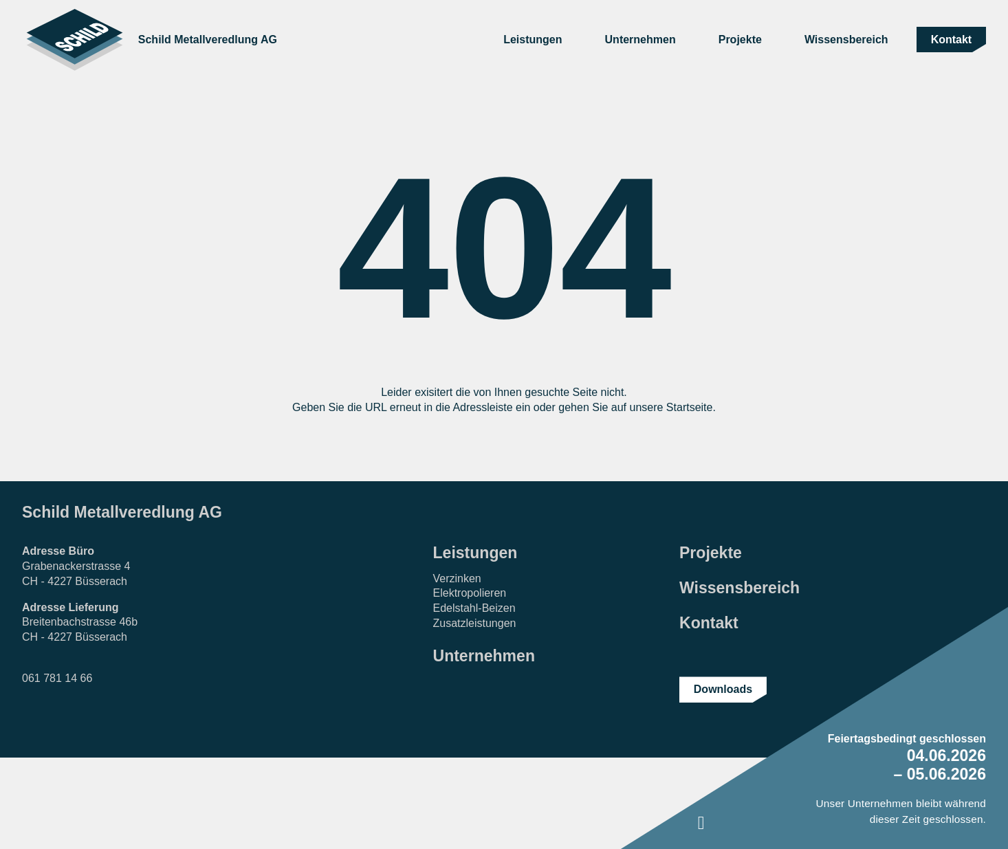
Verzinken (457, 578)
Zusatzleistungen (474, 623)
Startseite (689, 407)
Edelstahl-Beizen (474, 608)
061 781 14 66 (57, 678)
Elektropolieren (470, 593)
